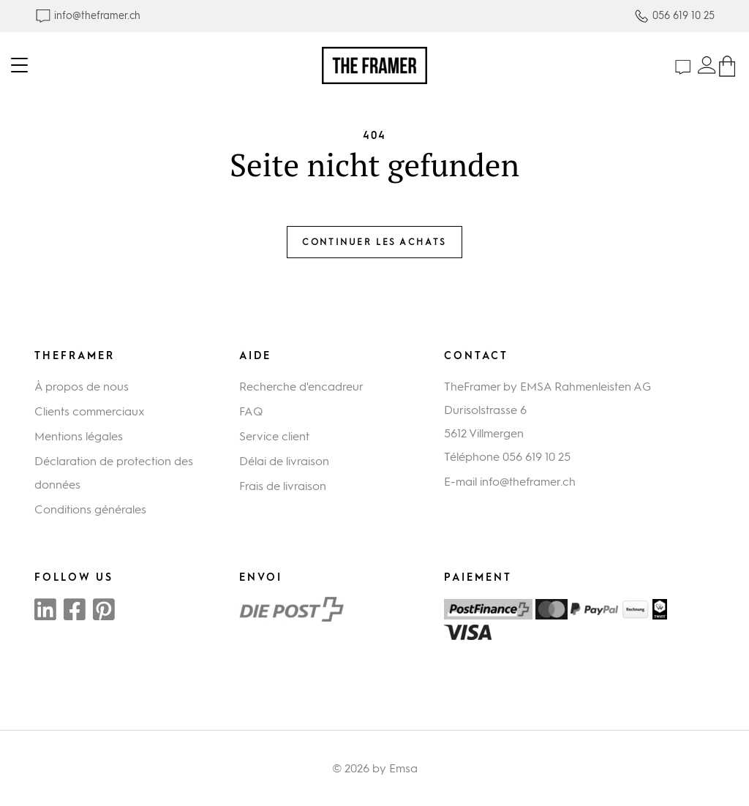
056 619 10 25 (537, 457)
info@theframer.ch (528, 482)
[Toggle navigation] (161, 65)
